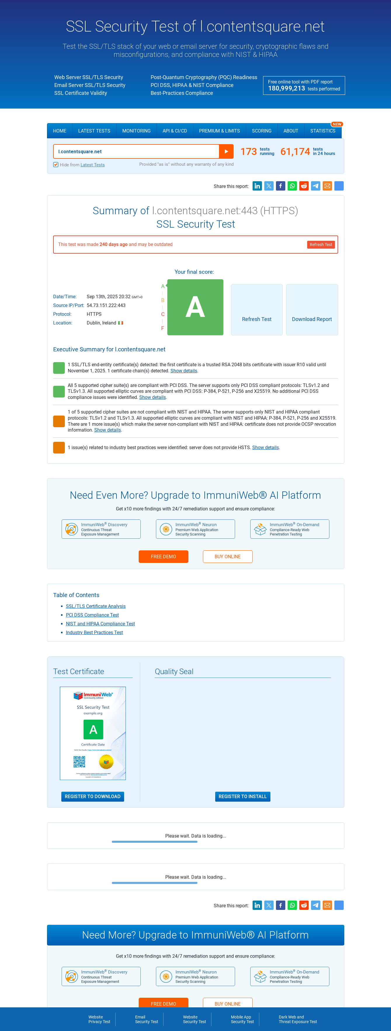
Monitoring (136, 131)
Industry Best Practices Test (94, 632)
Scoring (262, 131)
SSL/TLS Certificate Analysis (96, 606)
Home (59, 131)
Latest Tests (94, 131)
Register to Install (243, 796)
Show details (184, 371)
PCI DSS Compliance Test (92, 615)
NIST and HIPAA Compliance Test (100, 624)
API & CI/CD (175, 131)
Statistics (326, 128)
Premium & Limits (219, 131)
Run (226, 151)
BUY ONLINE (228, 556)
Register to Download (93, 796)
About (291, 131)
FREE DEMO (163, 556)
